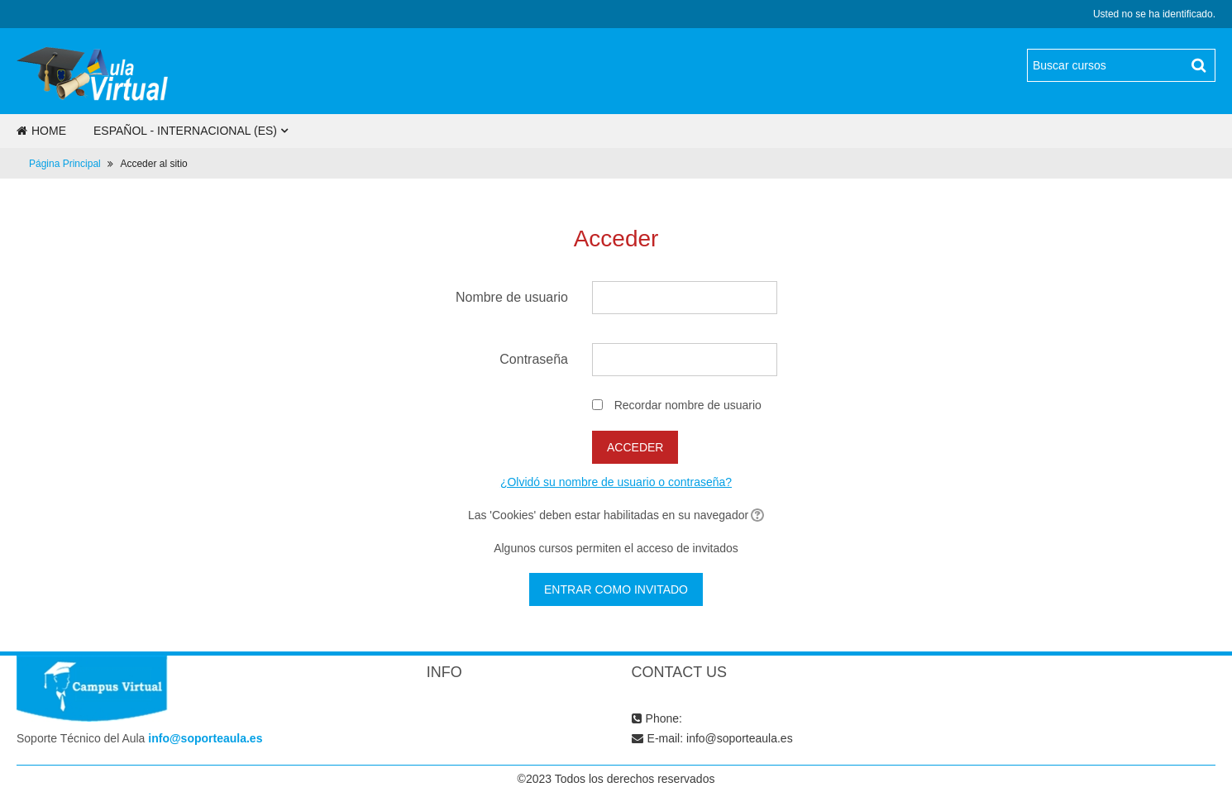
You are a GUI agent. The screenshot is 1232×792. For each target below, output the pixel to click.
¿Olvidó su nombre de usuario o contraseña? (616, 482)
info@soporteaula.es (205, 738)
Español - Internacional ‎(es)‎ (185, 130)
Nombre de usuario (512, 297)
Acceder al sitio (153, 163)
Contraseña (533, 359)
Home (41, 130)
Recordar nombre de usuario (688, 405)
